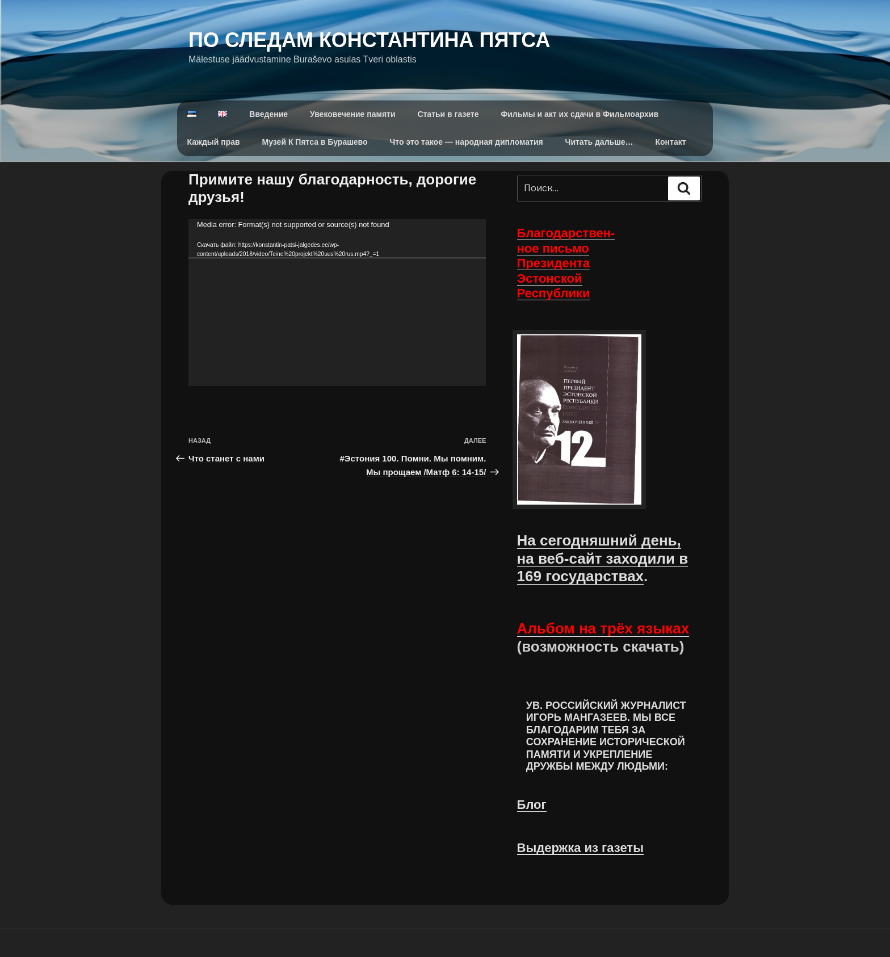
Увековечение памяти (353, 114)
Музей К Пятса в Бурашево (315, 141)
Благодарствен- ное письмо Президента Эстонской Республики (566, 263)
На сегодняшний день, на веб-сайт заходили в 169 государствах (603, 558)
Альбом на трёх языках (603, 628)
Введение (268, 114)
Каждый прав (213, 141)
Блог (532, 805)
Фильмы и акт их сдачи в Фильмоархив (579, 114)
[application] (337, 303)
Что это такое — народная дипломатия (466, 141)
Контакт (671, 141)
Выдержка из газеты (580, 848)
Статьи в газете (447, 114)
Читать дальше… (599, 141)
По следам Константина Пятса (369, 40)
